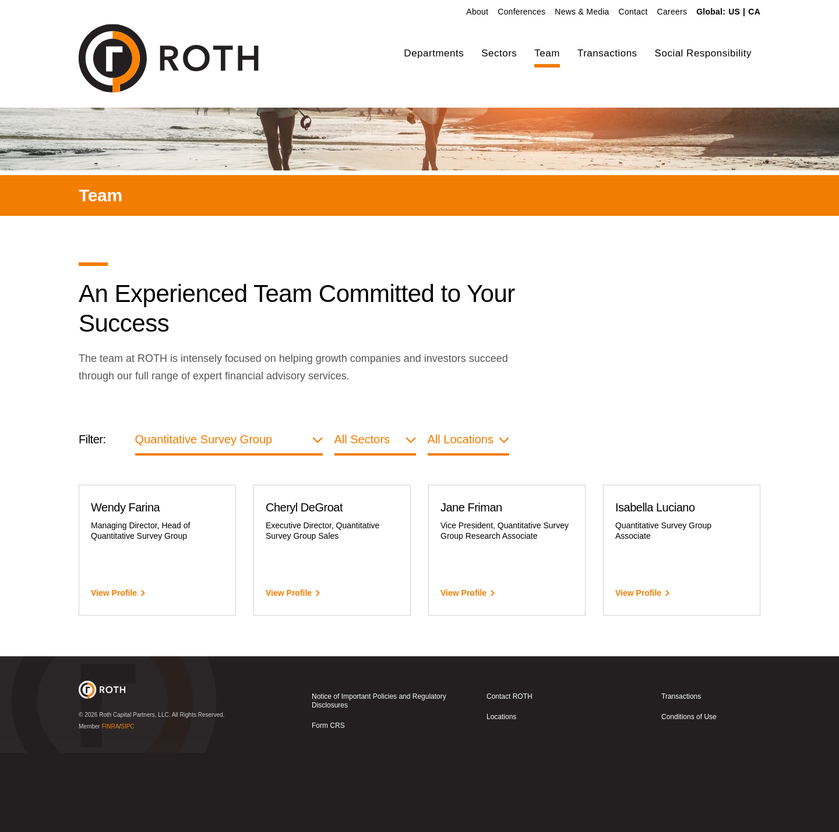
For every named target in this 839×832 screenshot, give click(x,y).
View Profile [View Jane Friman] (463, 672)
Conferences (521, 11)
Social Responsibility (703, 53)
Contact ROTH (510, 776)
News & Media (582, 11)
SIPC (127, 805)
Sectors (499, 53)
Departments (434, 53)
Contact (633, 11)
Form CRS (328, 805)
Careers (672, 11)
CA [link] (754, 11)
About (477, 11)
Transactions (607, 53)
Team (547, 53)
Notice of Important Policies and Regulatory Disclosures (379, 780)
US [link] (734, 11)
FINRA (110, 805)
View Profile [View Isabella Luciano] (638, 672)
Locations (501, 796)
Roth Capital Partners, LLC (134, 794)
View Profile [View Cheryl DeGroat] (289, 672)
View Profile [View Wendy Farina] (114, 672)
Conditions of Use (689, 796)
